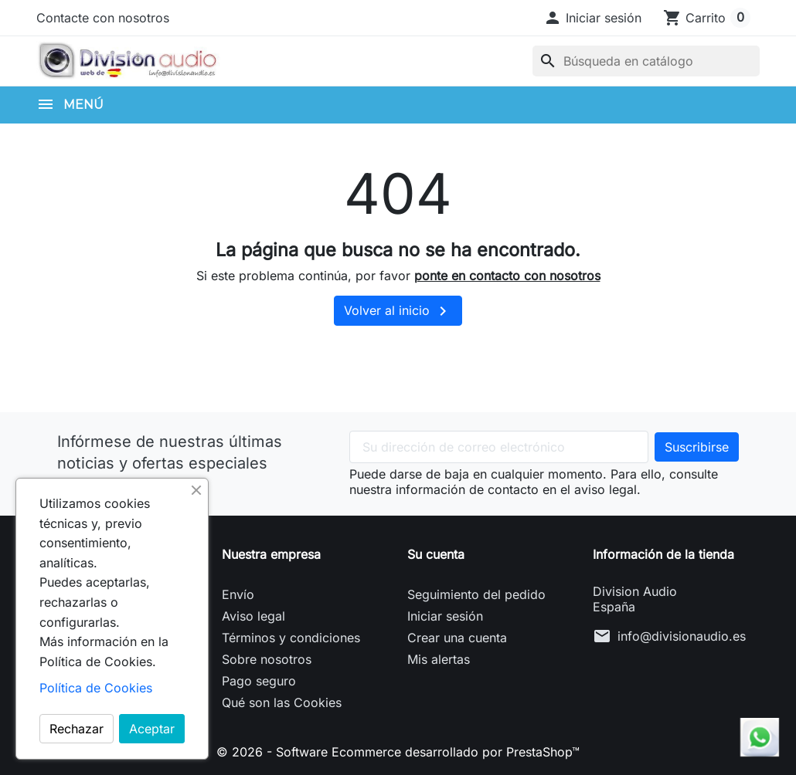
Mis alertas (438, 659)
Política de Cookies (95, 687)
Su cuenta (435, 554)
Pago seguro (259, 681)
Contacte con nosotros (102, 17)
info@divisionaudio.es (681, 636)
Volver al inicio (398, 311)
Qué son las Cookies (282, 702)
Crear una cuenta (457, 637)
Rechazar (76, 728)
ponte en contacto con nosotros (507, 275)
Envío (238, 594)
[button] (592, 18)
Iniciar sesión (445, 616)
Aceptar (152, 728)
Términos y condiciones (291, 637)
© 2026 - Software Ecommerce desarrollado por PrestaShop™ (398, 752)
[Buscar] (646, 61)
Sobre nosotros (266, 659)
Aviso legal (253, 616)
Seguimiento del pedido (476, 594)
